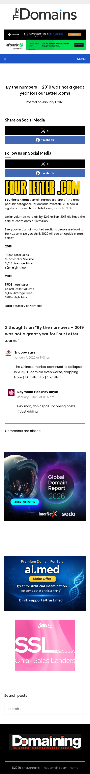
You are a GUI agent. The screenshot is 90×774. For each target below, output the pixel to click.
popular (11, 204)
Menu (81, 58)
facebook (45, 140)
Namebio (36, 306)
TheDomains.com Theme (60, 768)
